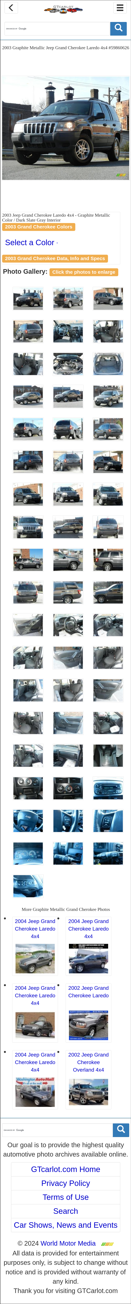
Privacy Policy (65, 1183)
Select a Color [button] (31, 242)
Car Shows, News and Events (66, 1225)
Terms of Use (66, 1197)
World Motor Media (68, 1243)
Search (65, 1211)
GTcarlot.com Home (65, 1169)
